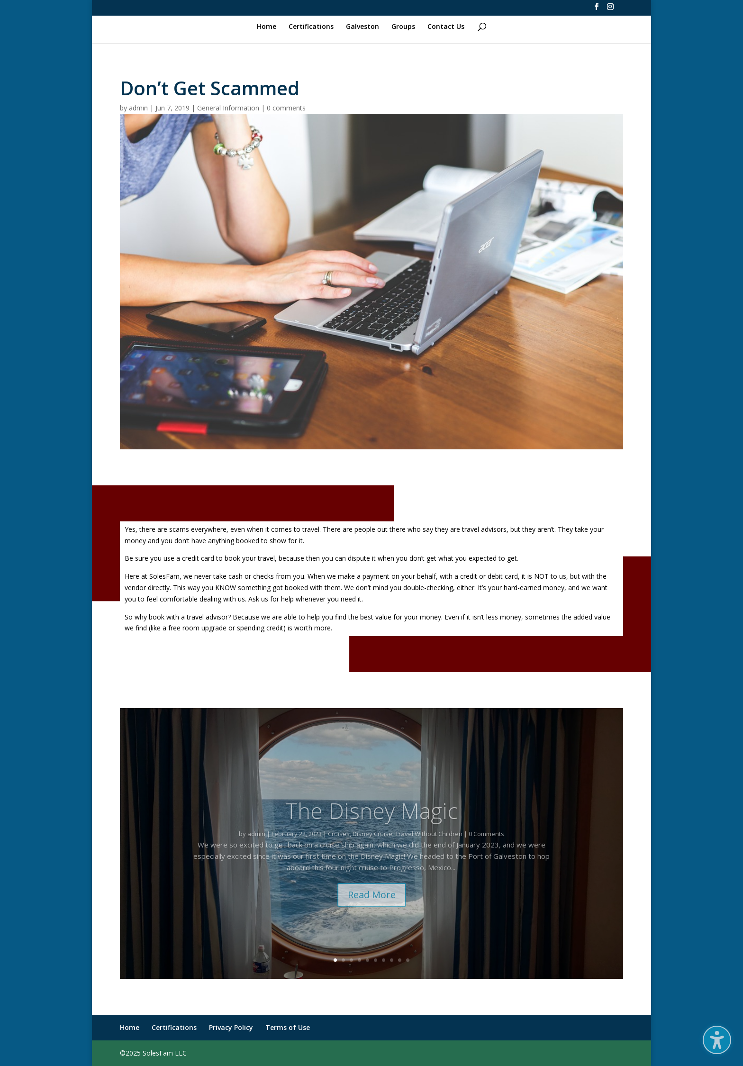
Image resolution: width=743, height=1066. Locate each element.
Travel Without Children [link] (428, 846)
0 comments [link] (286, 107)
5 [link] (367, 960)
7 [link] (383, 960)
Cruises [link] (339, 846)
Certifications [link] (311, 27)
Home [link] (266, 27)
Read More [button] (372, 907)
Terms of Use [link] (287, 1027)
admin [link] (138, 107)
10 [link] (407, 960)
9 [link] (399, 960)
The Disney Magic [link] (371, 823)
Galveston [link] (362, 27)
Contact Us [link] (445, 27)
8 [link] (391, 960)
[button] (717, 1040)
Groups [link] (403, 27)
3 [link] (351, 960)
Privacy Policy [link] (231, 1027)
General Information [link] (228, 107)
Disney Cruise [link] (372, 846)
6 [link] (375, 960)
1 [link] (335, 960)
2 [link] (343, 960)
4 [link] (359, 960)
